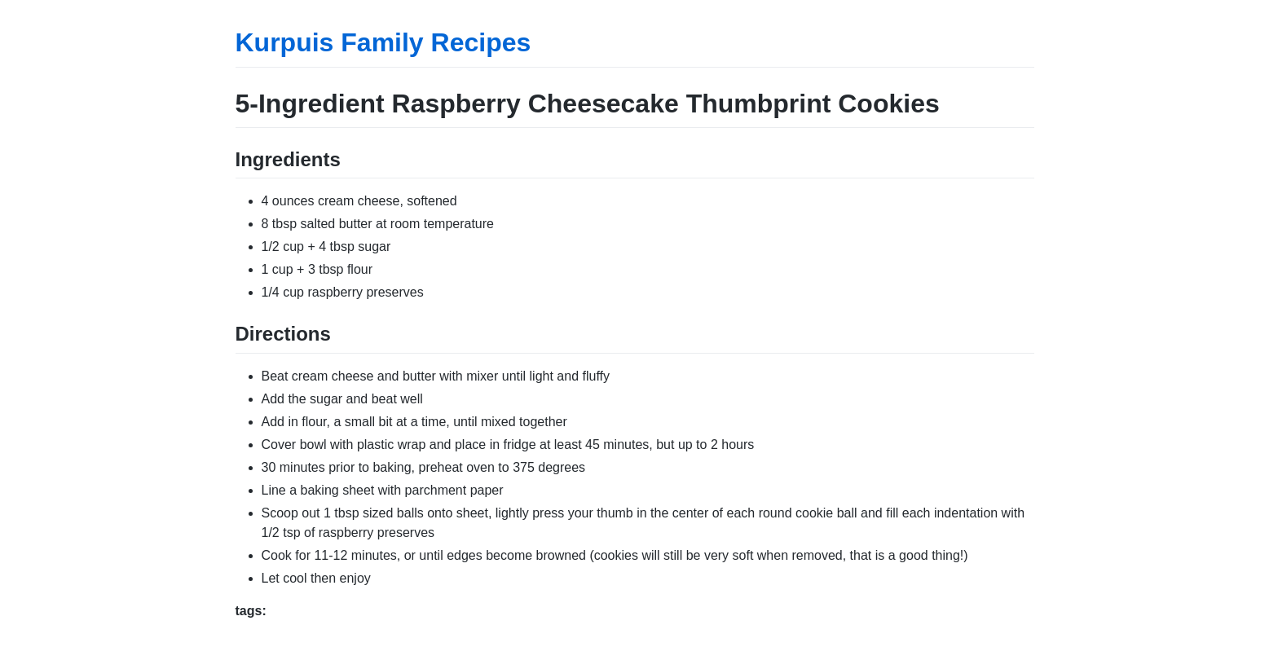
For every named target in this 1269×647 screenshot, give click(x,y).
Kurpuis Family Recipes (383, 42)
